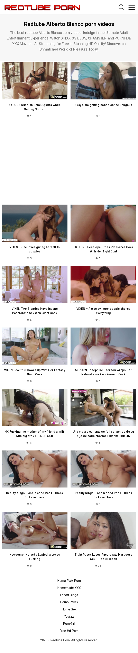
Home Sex (69, 609)
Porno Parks (69, 602)
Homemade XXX (69, 588)
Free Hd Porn (68, 631)
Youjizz (69, 616)
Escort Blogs (69, 595)
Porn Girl (69, 624)
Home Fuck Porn (69, 581)
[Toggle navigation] (131, 7)
